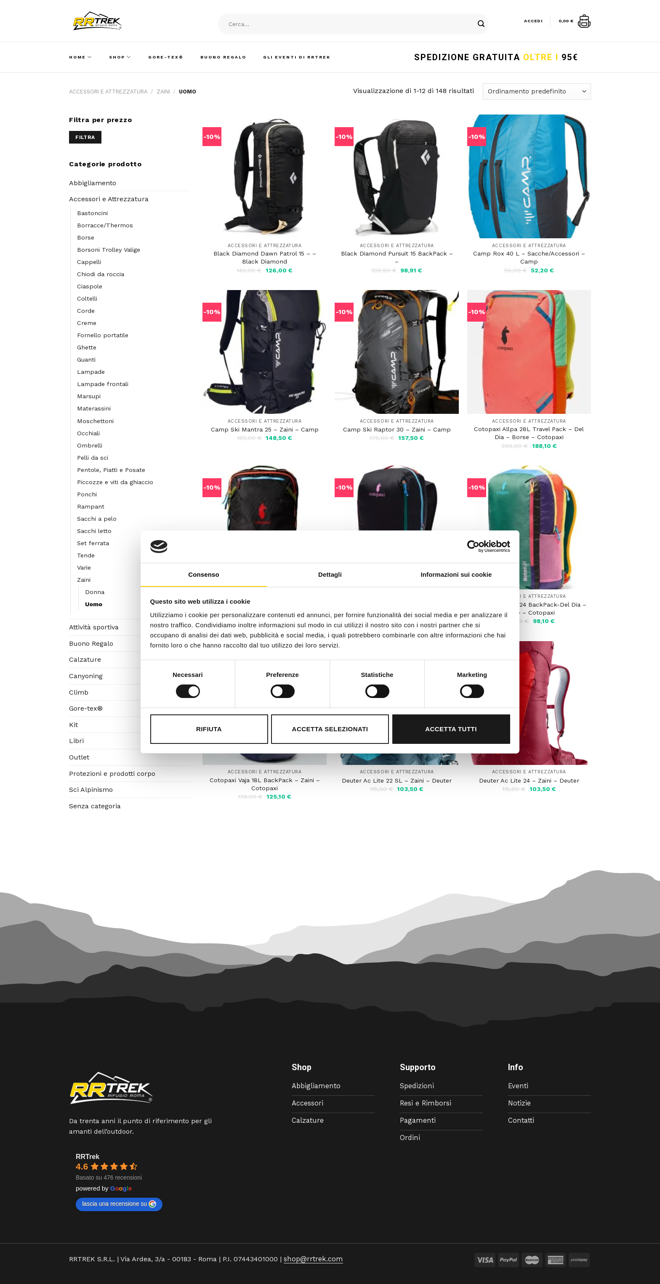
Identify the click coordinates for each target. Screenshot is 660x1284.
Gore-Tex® (166, 57)
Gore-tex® (86, 708)
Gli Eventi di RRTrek (296, 57)
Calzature (85, 659)
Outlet (79, 757)
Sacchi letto (94, 530)
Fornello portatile (102, 335)
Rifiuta (209, 729)
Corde (86, 310)
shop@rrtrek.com (312, 1259)
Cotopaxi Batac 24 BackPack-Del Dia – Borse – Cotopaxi (529, 608)
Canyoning (86, 676)
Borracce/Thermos (105, 225)
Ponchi (87, 494)
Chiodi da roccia (100, 274)
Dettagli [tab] (330, 574)
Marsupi (89, 396)
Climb (78, 692)
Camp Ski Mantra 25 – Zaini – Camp (265, 429)
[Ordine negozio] (537, 91)
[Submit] (481, 24)
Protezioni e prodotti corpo (112, 774)
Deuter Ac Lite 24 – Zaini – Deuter (529, 780)
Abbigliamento (92, 183)
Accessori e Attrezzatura (108, 91)
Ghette (86, 347)
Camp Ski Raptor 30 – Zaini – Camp (397, 429)
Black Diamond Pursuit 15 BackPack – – (397, 257)
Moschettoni (95, 421)
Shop (120, 57)
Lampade (91, 371)
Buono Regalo (223, 57)
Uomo (93, 604)
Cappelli (89, 261)
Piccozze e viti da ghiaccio (115, 482)
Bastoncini (92, 213)
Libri (76, 741)
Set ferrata (93, 543)
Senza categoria (95, 806)
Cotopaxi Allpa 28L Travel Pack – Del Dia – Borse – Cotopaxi (529, 433)
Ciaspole (89, 286)
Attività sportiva (94, 627)
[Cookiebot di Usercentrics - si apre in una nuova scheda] (473, 546)
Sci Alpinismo (91, 790)
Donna (94, 592)
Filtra (85, 137)
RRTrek (87, 1156)
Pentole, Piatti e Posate (111, 469)
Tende (86, 555)
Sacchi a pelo (97, 518)
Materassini (94, 408)
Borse (85, 237)
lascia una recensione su (119, 1204)
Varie (84, 567)
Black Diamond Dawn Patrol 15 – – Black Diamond (264, 257)
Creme (86, 323)
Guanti (86, 359)
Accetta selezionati (330, 729)
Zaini (163, 91)
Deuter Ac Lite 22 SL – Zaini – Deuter (397, 780)
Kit (73, 725)
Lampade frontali (102, 384)
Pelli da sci (92, 457)
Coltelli (87, 298)
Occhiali (88, 433)
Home (80, 57)
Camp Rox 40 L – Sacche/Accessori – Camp (529, 257)
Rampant (90, 506)
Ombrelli (89, 445)
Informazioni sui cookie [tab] (456, 574)
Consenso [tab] (203, 574)
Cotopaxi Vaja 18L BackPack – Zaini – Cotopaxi (265, 784)
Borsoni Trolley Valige (108, 249)
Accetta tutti (451, 729)
